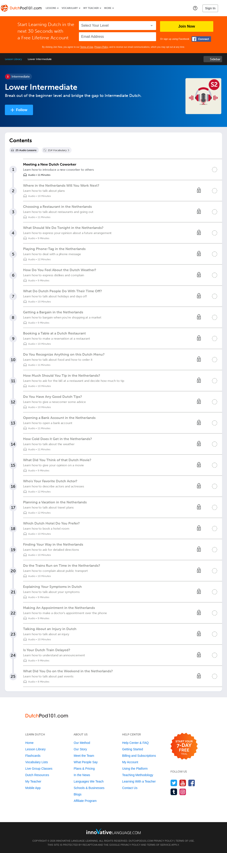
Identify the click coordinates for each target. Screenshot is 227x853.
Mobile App (33, 788)
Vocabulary (70, 8)
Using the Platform (135, 768)
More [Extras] (107, 8)
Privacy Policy (101, 47)
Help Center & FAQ (135, 743)
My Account (130, 762)
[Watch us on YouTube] (182, 782)
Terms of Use (86, 47)
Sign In (210, 8)
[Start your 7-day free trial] (184, 746)
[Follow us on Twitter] (173, 782)
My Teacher (91, 8)
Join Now (186, 26)
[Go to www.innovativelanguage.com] (113, 831)
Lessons (51, 8)
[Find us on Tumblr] (173, 791)
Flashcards (32, 755)
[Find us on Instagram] (182, 791)
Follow (21, 110)
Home (29, 743)
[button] (195, 8)
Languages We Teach (89, 781)
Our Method (82, 743)
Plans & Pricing (84, 768)
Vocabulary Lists (36, 762)
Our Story (80, 749)
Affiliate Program (85, 801)
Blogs (77, 794)
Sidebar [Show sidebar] (215, 59)
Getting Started (132, 749)
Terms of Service (159, 844)
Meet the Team (84, 755)
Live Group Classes (38, 768)
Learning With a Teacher (139, 781)
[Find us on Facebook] (191, 782)
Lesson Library (13, 59)
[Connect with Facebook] (201, 39)
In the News (82, 775)
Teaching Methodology (137, 775)
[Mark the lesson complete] (214, 169)
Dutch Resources (37, 775)
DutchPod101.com (141, 840)
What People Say (86, 762)
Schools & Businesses (89, 788)
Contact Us (129, 788)
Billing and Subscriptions (139, 755)
